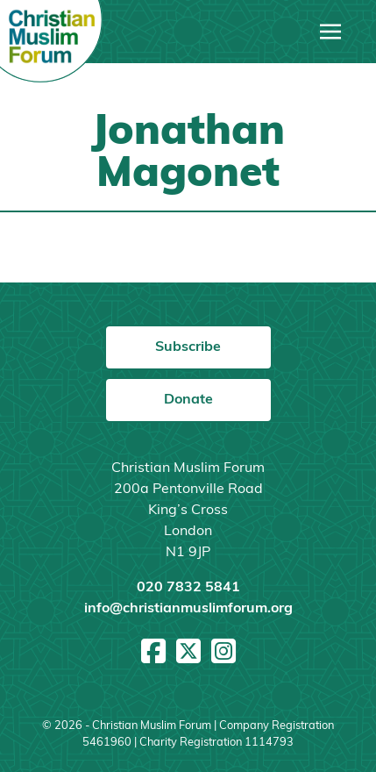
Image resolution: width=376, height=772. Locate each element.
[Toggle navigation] (330, 32)
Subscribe (188, 347)
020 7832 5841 (188, 588)
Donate (188, 400)
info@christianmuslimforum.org (188, 609)
